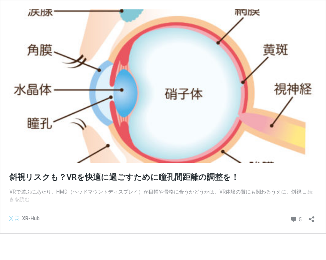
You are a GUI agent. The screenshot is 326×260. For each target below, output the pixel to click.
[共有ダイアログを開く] (311, 216)
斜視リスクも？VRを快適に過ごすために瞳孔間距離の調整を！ (124, 177)
